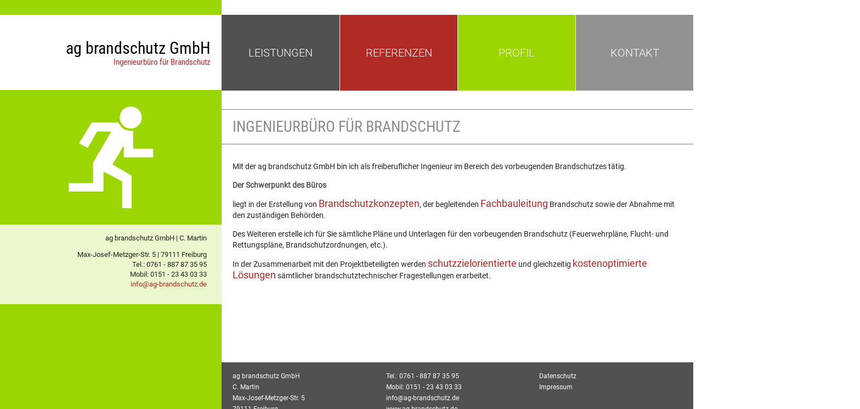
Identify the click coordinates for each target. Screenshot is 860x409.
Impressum (556, 387)
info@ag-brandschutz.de (169, 284)
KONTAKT (634, 52)
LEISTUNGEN (280, 52)
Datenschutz (557, 376)
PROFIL (517, 52)
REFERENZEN (399, 52)
